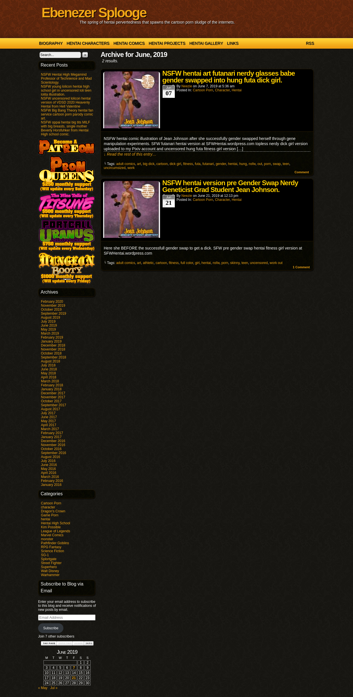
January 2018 (51, 389)
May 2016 (48, 469)
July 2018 (48, 365)
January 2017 (51, 437)
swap (277, 164)
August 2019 (50, 317)
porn (267, 164)
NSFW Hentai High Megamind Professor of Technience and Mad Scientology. (66, 78)
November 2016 (53, 445)
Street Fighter (51, 563)
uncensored (259, 263)
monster (47, 539)
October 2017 (51, 401)
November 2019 (53, 306)
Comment (302, 172)
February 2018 (52, 385)
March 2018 (50, 381)
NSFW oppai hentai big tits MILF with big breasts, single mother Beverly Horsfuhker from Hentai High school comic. (65, 128)
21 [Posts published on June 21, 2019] (74, 678)
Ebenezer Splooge (93, 12)
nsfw (252, 164)
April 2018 (48, 377)
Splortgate (49, 559)
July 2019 (48, 321)
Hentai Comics (129, 43)
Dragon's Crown (53, 511)
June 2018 (49, 369)
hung (243, 164)
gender (221, 164)
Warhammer (50, 575)
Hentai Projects (167, 43)
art (139, 164)
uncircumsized (115, 168)
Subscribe (50, 628)
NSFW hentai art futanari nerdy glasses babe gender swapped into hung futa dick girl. (228, 76)
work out (276, 263)
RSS (310, 43)
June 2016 (49, 465)
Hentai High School (55, 523)
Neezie (186, 86)
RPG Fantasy (51, 547)
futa (197, 164)
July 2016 (48, 461)
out (260, 164)
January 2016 (51, 485)
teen (286, 164)
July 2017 (48, 413)
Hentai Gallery (206, 43)
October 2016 (51, 449)
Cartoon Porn (51, 503)
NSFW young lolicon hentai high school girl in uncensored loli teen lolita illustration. (66, 90)
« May (42, 688)
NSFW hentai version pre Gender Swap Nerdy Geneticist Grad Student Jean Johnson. (230, 186)
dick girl (175, 164)
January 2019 (51, 341)
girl (197, 263)
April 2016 (48, 473)
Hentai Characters (88, 43)
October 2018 (51, 353)
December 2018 (53, 345)
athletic (148, 263)
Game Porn (49, 515)
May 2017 (48, 421)
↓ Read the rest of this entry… (130, 154)
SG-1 (45, 555)
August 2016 (50, 457)
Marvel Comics (52, 535)
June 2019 (49, 325)
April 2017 (48, 425)
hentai (45, 519)
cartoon (162, 164)
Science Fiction (52, 551)
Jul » (53, 688)
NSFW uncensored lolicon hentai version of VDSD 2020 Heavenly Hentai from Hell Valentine (66, 102)
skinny (235, 263)
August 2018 (50, 361)
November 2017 (53, 397)
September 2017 (53, 405)
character (48, 507)
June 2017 (49, 417)
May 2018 (48, 373)
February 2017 (52, 433)
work (130, 168)
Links (232, 43)
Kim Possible (51, 527)
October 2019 (51, 310)
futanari (208, 164)
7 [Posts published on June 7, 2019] (74, 668)
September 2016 (53, 453)
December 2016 (53, 441)
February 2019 (52, 337)
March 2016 (50, 477)
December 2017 (53, 393)
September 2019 (53, 313)
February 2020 (52, 302)
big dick (149, 164)
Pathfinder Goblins (55, 543)
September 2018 (53, 357)
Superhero (49, 567)
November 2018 (53, 349)
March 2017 (50, 429)
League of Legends (55, 531)
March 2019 (50, 333)
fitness (188, 164)
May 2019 (48, 329)
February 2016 (52, 481)
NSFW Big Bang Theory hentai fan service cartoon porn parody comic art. (67, 114)
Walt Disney (50, 571)
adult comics (125, 164)
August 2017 (50, 409)
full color (186, 263)
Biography (51, 43)
